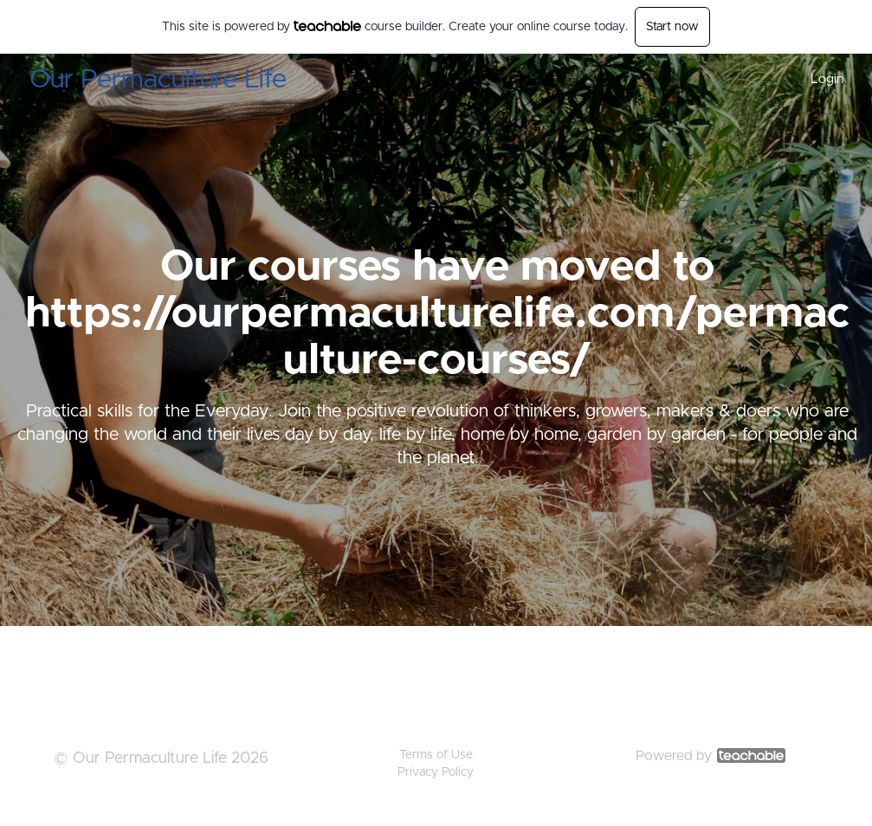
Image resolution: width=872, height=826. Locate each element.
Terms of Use (436, 755)
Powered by (710, 756)
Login (827, 79)
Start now (672, 27)
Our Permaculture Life (158, 80)
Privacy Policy (435, 772)
